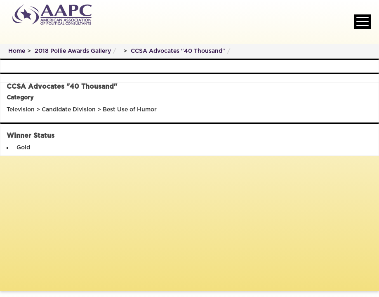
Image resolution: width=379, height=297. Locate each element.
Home (16, 51)
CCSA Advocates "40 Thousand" (178, 51)
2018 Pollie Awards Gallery (73, 51)
